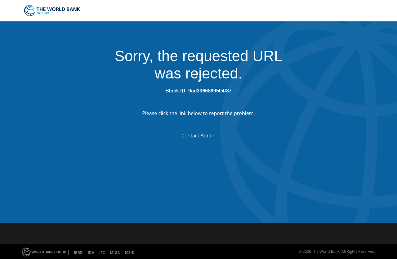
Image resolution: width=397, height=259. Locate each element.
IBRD (78, 252)
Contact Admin (198, 135)
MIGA (115, 252)
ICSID (129, 252)
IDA (91, 252)
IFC (102, 252)
